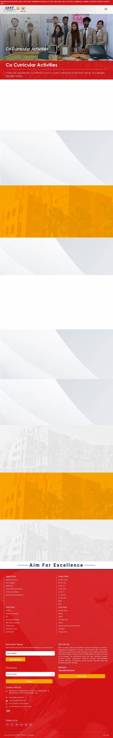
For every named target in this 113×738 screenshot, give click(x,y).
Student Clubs (62, 610)
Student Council (103, 1)
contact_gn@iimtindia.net (17, 700)
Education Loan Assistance (15, 595)
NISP (55, 1)
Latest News (10, 632)
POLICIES (69, 1)
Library (60, 623)
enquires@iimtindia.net (16, 697)
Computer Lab (62, 620)
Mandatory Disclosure (9, 1)
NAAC (21, 1)
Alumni (85, 1)
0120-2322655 (13, 703)
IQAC (64, 1)
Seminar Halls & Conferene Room (69, 626)
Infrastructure (10, 626)
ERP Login (27, 1)
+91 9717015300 (25, 706)
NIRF (51, 1)
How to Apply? (10, 583)
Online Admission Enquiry (14, 589)
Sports (60, 617)
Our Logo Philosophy (12, 620)
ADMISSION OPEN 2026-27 (40, 1)
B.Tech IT (61, 592)
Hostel (60, 613)
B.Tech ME (61, 595)
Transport (61, 629)
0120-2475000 (23, 703)
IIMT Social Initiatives (12, 623)
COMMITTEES (78, 1)
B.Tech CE (61, 586)
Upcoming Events (11, 629)
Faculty (8, 610)
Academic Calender (12, 613)
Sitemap (106, 735)
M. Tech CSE (62, 598)
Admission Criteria (12, 580)
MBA (59, 601)
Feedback (92, 1)
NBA (59, 1)
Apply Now (9, 586)
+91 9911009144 (14, 706)
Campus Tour (62, 632)
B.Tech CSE (62, 583)
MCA (59, 604)
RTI (7, 617)
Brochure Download (12, 592)
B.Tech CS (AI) (62, 580)
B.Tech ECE (62, 589)
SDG (2, 3)
